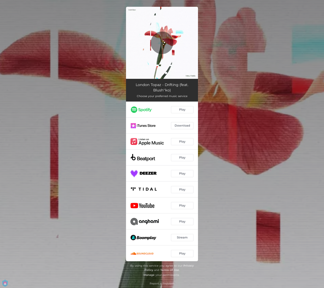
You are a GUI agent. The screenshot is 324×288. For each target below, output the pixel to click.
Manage (149, 275)
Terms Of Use (169, 270)
